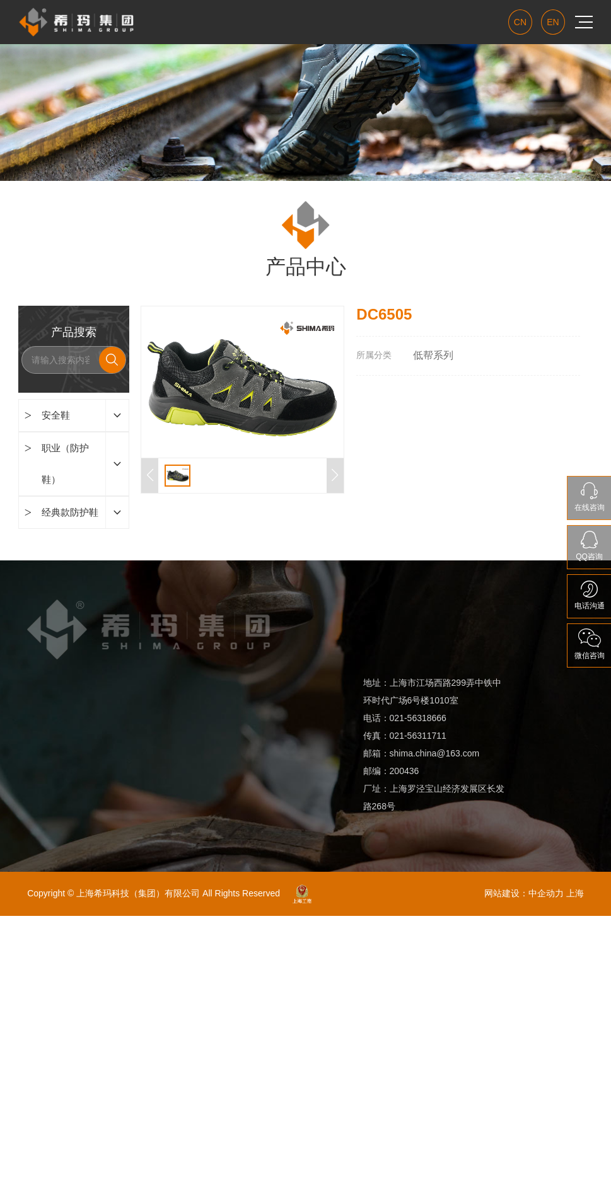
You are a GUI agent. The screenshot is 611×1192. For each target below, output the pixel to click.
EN (553, 22)
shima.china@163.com (435, 753)
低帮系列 (433, 355)
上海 (575, 893)
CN (520, 22)
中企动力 (546, 893)
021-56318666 (419, 718)
